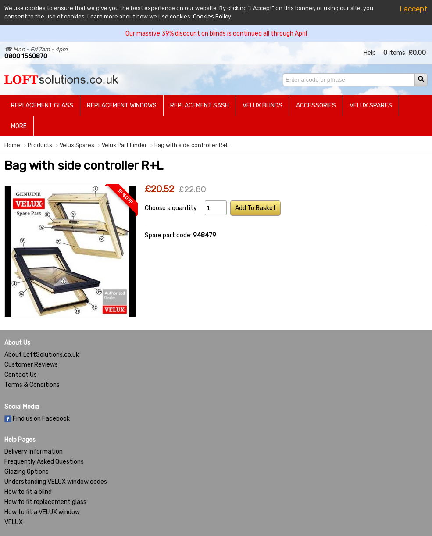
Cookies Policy (212, 16)
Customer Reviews (31, 364)
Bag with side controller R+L (191, 145)
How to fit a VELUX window (42, 512)
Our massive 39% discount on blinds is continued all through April (216, 33)
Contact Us (20, 375)
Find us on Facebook (37, 418)
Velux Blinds (262, 105)
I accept (414, 8)
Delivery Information (33, 451)
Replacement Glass (42, 105)
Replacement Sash (199, 105)
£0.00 (417, 53)
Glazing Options (26, 471)
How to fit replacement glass (45, 502)
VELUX (13, 522)
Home (12, 145)
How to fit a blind (28, 492)
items (394, 53)
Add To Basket (255, 208)
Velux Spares (371, 105)
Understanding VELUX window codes (55, 482)
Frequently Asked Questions (44, 461)
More (19, 126)
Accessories (316, 105)
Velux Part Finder (124, 145)
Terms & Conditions (32, 385)
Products (40, 145)
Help (370, 53)
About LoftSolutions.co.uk (41, 354)
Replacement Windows (122, 105)
